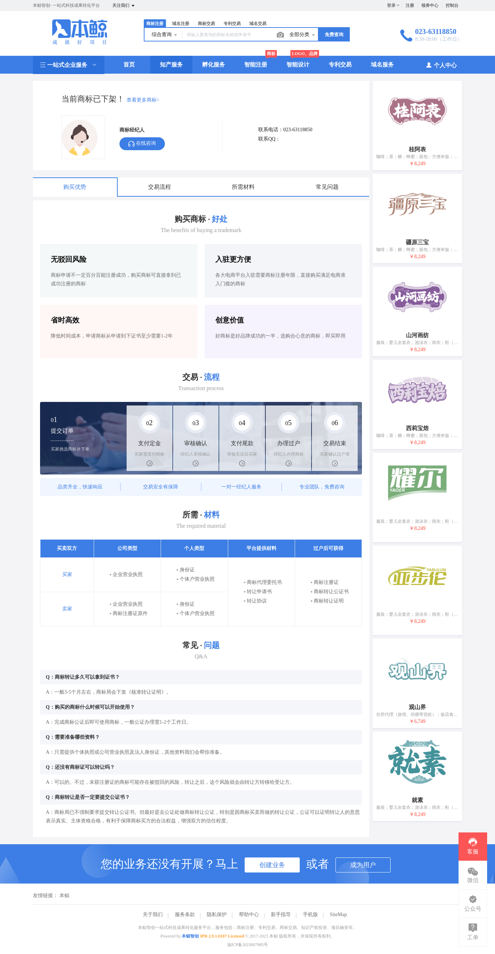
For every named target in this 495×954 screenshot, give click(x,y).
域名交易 (257, 23)
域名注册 (180, 23)
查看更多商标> (143, 100)
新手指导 (281, 914)
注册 (410, 5)
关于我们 (153, 914)
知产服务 (171, 65)
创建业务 (272, 865)
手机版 (310, 914)
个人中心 (441, 65)
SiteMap (338, 914)
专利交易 (232, 23)
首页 (129, 65)
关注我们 (124, 5)
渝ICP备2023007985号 (247, 944)
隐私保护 (217, 914)
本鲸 (64, 895)
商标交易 (206, 23)
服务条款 (185, 914)
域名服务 (382, 65)
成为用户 (363, 865)
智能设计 (297, 65)
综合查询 (165, 35)
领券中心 (429, 5)
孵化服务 (213, 65)
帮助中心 (249, 914)
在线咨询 (142, 143)
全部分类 (302, 35)
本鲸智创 (190, 936)
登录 (391, 5)
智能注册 (255, 65)
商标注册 (154, 23)
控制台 (452, 5)
